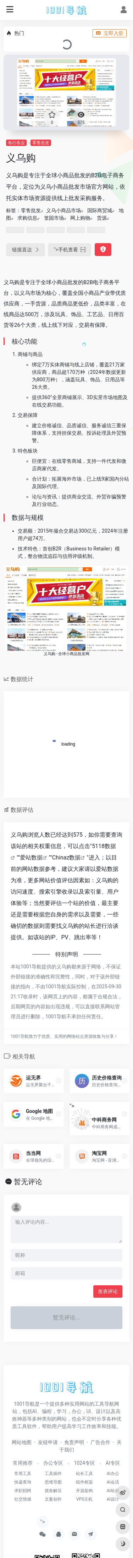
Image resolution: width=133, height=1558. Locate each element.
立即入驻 (109, 33)
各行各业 (16, 142)
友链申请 (48, 1442)
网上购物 (80, 218)
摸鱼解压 (53, 1490)
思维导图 (53, 1482)
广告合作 (100, 1442)
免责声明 (74, 1442)
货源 (102, 218)
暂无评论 (28, 1181)
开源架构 (84, 1490)
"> (69, 249)
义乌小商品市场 (63, 210)
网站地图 (22, 1442)
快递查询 (22, 1482)
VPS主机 (84, 1499)
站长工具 (84, 1473)
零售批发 (40, 142)
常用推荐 (23, 1463)
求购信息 (27, 218)
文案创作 (53, 1499)
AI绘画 (113, 1490)
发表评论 (108, 1291)
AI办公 (113, 1473)
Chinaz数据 (66, 857)
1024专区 (84, 1463)
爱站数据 (31, 857)
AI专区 (113, 1463)
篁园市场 (54, 218)
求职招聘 (22, 1490)
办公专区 (53, 1463)
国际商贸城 (99, 210)
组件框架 (84, 1482)
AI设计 (113, 1499)
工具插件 (53, 1473)
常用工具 (22, 1473)
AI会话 (113, 1482)
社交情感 (22, 1499)
